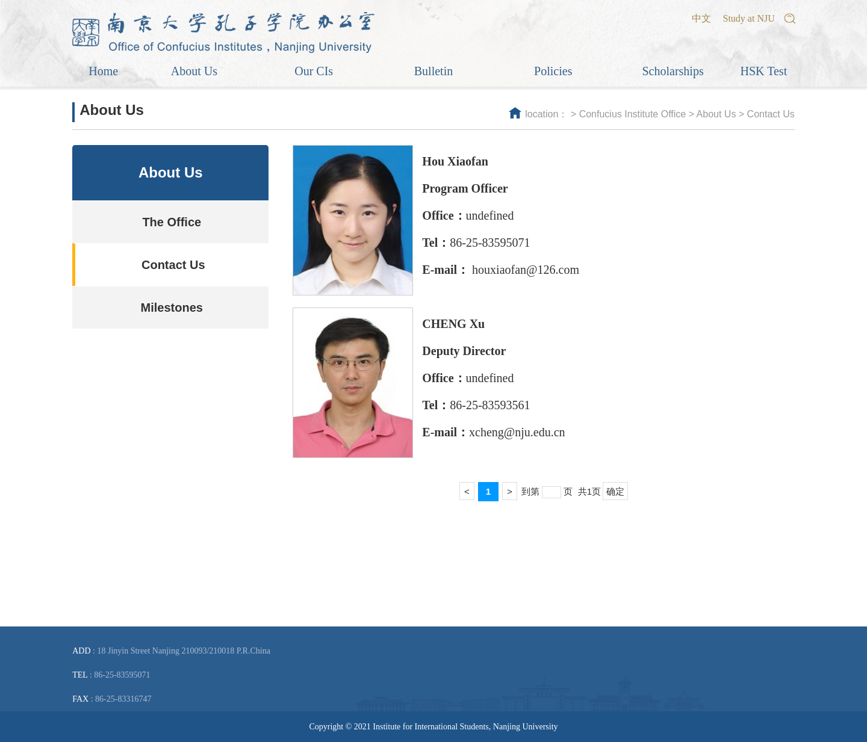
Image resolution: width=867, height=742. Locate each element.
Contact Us (771, 114)
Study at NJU (749, 18)
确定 (615, 491)
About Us (716, 114)
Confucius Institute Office (632, 114)
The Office (171, 222)
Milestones (172, 307)
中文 (701, 18)
